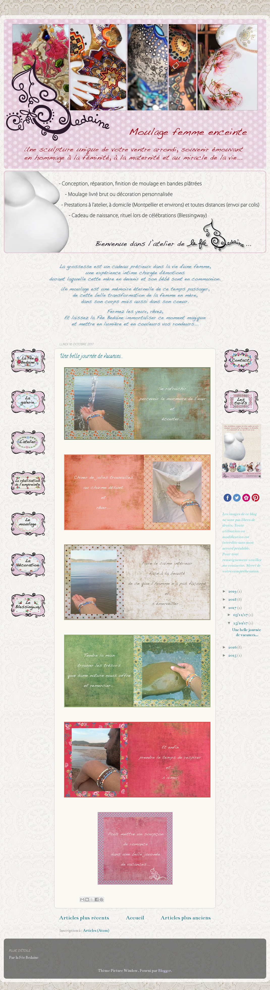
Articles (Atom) (96, 930)
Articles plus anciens (186, 918)
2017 (232, 607)
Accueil (135, 918)
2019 (232, 591)
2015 (232, 655)
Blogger (164, 970)
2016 (232, 647)
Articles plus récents (84, 918)
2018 (232, 599)
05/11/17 (241, 614)
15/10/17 (241, 623)
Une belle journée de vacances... (91, 356)
